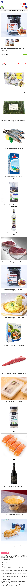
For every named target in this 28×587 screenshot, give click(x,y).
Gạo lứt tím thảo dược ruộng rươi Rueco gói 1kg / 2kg (14, 204)
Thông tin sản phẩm (4, 552)
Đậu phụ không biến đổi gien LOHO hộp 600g (14, 401)
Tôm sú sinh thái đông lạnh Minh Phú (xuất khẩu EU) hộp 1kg (14, 92)
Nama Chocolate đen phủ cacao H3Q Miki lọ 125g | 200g (14, 289)
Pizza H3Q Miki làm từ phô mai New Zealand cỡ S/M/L (14, 317)
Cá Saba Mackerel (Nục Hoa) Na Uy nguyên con (14, 148)
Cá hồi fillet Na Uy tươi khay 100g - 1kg (14, 458)
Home (2, 10)
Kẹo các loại (5, 10)
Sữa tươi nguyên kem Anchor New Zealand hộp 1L (14, 176)
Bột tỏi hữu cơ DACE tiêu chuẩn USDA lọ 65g (14, 429)
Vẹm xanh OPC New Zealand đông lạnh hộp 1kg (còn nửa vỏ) (14, 345)
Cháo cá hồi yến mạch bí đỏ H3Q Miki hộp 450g (14, 514)
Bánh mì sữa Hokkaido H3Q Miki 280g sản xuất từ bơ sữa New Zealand (14, 545)
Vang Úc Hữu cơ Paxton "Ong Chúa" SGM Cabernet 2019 (14, 486)
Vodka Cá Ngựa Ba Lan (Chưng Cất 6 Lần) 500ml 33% (14, 232)
